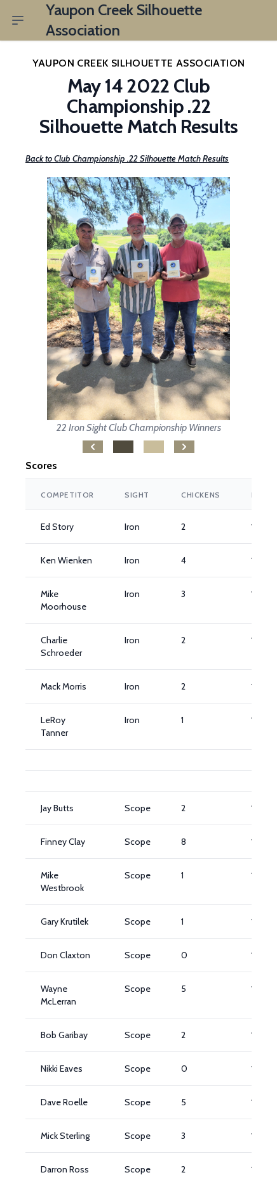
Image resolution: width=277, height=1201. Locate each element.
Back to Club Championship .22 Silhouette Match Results (127, 158)
